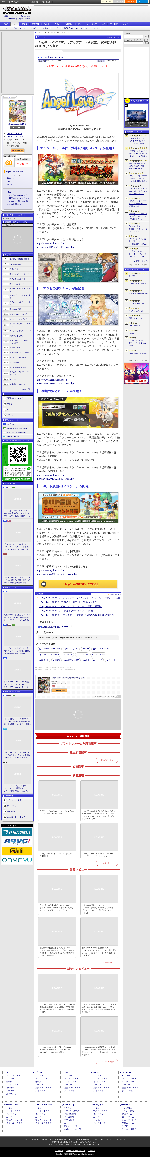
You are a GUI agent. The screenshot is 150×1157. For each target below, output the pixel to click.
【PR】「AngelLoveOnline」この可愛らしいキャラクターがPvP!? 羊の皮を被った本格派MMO (18, 198)
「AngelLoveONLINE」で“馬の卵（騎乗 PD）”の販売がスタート (70, 602)
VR (79, 24)
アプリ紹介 (69, 1120)
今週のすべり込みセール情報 (20, 303)
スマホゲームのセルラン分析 (20, 296)
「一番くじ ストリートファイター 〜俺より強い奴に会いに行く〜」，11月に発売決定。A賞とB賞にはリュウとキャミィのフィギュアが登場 (138, 254)
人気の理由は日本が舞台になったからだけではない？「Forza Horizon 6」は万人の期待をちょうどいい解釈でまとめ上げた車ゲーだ (57, 907)
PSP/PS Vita (125, 1072)
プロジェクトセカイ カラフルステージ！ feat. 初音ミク (137, 342)
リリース (98, 660)
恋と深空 (132, 276)
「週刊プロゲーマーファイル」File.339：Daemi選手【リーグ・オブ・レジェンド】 (98, 855)
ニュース (11, 175)
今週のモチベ (15, 269)
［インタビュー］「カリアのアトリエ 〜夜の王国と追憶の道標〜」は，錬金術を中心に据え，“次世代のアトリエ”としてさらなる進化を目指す (17, 722)
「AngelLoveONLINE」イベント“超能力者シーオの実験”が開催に (70, 606)
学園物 (57, 660)
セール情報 (69, 1117)
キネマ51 (13, 379)
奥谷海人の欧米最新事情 (19, 259)
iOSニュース (69, 1108)
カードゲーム (128, 1117)
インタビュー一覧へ (107, 1062)
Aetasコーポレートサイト (17, 817)
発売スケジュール (43, 1087)
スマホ (57, 24)
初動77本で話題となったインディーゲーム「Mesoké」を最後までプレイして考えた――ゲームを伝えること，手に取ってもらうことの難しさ (17, 617)
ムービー (55, 28)
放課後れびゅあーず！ (18, 384)
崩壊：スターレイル (136, 318)
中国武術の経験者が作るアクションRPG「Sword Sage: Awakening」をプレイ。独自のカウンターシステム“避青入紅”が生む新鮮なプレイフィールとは (57, 951)
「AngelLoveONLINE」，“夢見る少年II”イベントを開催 (66, 611)
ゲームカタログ (92, 28)
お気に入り (119, 1)
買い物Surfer (14, 362)
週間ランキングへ (142, 261)
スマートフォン (69, 1104)
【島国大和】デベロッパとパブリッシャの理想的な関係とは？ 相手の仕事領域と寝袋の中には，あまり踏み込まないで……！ (17, 580)
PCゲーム (10, 424)
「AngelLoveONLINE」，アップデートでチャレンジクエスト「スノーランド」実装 (79, 598)
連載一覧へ (27, 389)
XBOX (24, 24)
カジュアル (83, 654)
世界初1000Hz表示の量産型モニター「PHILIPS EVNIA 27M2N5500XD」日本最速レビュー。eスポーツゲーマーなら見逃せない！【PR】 (99, 951)
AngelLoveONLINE (17, 124)
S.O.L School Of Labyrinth (138, 303)
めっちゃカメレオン (136, 311)
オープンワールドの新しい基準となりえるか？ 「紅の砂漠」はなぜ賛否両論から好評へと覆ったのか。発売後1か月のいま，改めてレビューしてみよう (17, 651)
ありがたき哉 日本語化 (19, 367)
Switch (46, 24)
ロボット (45, 660)
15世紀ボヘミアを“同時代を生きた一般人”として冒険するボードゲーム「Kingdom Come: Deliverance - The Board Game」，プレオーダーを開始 (138, 204)
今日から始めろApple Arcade (20, 331)
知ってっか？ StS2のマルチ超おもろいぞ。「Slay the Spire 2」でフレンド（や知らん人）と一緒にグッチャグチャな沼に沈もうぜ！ (17, 684)
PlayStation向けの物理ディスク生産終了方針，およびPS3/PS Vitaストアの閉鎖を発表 (138, 166)
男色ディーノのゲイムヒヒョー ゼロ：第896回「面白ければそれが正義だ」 (57, 812)
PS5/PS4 (35, 24)
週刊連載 (10, 1087)
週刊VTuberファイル (17, 284)
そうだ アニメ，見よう (19, 319)
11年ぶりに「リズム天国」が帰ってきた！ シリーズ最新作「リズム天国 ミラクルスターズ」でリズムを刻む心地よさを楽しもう (138, 241)
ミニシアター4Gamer (18, 357)
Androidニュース (71, 1111)
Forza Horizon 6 (134, 325)
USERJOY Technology (16, 136)
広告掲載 (91, 1151)
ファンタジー (99, 654)
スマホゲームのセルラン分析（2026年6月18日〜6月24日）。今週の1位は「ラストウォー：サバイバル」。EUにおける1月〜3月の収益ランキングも (98, 815)
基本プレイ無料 (72, 660)
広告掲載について (14, 811)
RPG (76, 649)
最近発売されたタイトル (72, 28)
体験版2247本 (25, 18)
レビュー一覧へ (107, 962)
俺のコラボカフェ (17, 336)
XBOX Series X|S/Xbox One (17, 428)
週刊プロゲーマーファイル (20, 274)
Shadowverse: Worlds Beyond (138, 354)
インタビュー (34, 28)
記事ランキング (13, 1094)
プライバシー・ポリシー (75, 1151)
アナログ (114, 24)
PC (14, 24)
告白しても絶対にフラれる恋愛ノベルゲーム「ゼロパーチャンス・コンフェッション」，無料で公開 (138, 229)
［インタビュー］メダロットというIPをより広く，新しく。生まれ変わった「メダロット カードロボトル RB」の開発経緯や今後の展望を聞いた (17, 755)
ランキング (143, 1)
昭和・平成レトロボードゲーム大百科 (20, 341)
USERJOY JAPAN (14, 133)
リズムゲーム (128, 1123)
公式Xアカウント (15, 2)
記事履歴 (130, 1)
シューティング (129, 1120)
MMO (86, 649)
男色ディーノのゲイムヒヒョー (20, 290)
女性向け (69, 24)
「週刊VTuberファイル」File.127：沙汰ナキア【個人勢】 (56, 855)
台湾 (87, 660)
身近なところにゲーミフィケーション (20, 373)
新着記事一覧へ (107, 760)
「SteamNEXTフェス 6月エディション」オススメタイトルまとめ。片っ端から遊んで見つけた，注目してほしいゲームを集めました (17, 547)
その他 (125, 1126)
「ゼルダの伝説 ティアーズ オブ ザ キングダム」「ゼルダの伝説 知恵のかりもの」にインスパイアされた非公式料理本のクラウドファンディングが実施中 (138, 141)
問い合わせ (46, 2)
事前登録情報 (70, 1114)
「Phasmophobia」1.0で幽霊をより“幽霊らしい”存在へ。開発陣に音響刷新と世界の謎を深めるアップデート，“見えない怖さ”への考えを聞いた (99, 1051)
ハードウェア (91, 24)
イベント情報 (128, 1111)
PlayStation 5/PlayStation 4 (16, 432)
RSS (3, 2)
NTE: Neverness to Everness (138, 294)
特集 (9, 178)
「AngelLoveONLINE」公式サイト (80, 584)
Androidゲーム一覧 (72, 1129)
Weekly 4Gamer (15, 264)
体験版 (45, 28)
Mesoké (131, 333)
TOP (6, 24)
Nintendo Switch (13, 436)
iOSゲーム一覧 (71, 1126)
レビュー (5, 28)
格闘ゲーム (127, 1114)
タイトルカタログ (43, 1090)
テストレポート (100, 1111)
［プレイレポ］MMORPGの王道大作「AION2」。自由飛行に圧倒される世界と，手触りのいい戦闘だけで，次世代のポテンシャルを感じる (138, 178)
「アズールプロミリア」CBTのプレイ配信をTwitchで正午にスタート (138, 191)
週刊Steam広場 (15, 309)
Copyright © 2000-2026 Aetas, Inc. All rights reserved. (75, 1154)
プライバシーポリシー (16, 800)
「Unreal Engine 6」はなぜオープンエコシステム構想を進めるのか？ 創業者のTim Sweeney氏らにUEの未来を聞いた (16, 788)
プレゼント (11, 404)
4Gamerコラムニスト (18, 347)
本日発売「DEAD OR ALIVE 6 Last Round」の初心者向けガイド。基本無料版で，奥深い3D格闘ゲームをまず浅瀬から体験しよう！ (17, 513)
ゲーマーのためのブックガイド (20, 325)
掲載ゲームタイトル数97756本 (17, 16)
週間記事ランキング (15, 398)
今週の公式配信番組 (17, 279)
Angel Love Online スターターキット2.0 (69, 678)
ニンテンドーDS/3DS (42, 1104)
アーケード (125, 1104)
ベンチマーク (99, 1123)
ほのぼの (68, 654)
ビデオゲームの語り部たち (20, 352)
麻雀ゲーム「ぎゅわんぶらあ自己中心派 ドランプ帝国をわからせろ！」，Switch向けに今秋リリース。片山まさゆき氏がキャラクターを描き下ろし (138, 216)
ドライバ (10, 415)
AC (103, 24)
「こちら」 (89, 1142)
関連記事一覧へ (115, 594)
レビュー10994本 (10, 18)
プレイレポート (19, 28)
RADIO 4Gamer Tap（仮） (19, 314)
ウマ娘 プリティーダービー (137, 284)
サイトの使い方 (32, 2)
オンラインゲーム (14, 1075)
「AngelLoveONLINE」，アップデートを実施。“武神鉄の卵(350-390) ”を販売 (76, 615)
